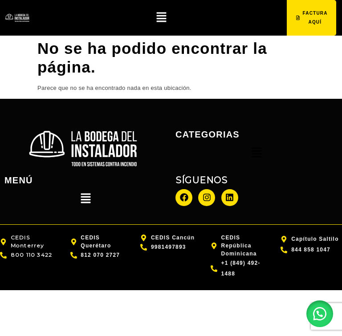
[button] (161, 18)
